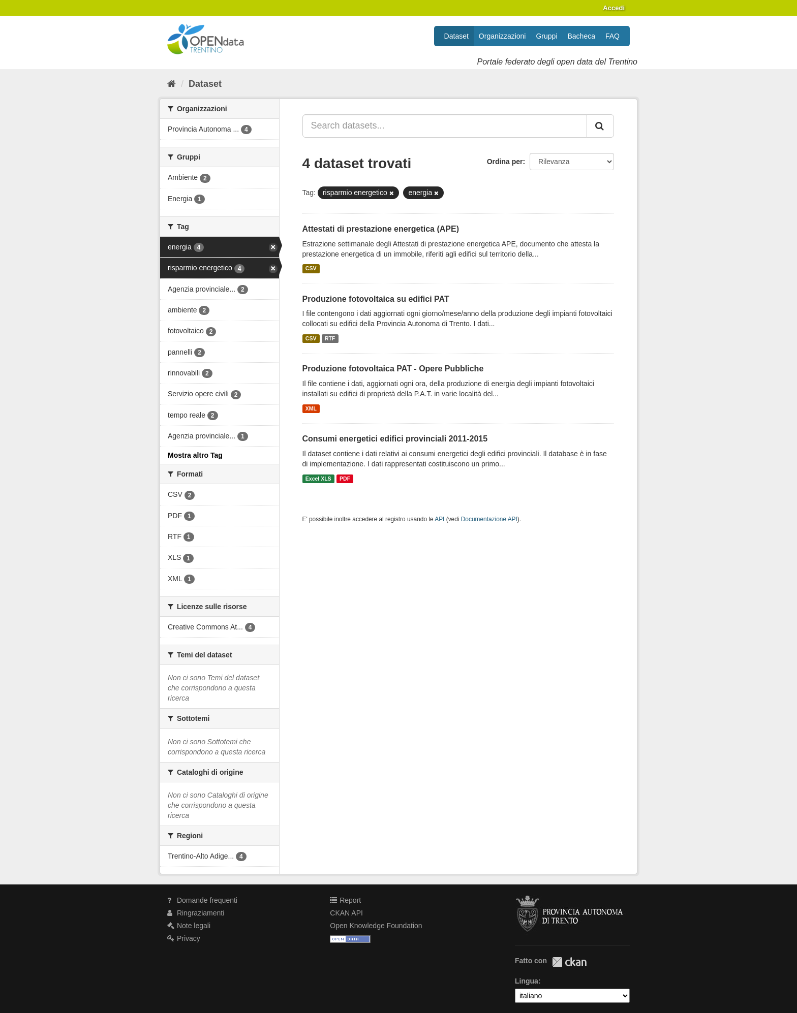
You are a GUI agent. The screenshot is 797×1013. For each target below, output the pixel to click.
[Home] (171, 84)
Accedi (614, 8)
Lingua (526, 981)
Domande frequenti (202, 900)
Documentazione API (489, 519)
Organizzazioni (502, 36)
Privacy (183, 938)
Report (345, 900)
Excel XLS (318, 479)
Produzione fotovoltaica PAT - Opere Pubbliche (393, 368)
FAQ (612, 36)
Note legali (188, 926)
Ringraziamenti (195, 913)
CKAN (569, 962)
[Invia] (600, 126)
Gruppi (546, 36)
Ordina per (505, 161)
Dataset (456, 36)
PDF (345, 479)
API (439, 519)
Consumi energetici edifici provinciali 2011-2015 (395, 438)
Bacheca (581, 36)
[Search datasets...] (445, 126)
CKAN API (346, 913)
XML (311, 408)
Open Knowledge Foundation (376, 926)
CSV (311, 269)
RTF (330, 338)
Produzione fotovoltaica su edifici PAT (375, 299)
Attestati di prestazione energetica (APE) (380, 229)
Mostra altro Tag (195, 455)
